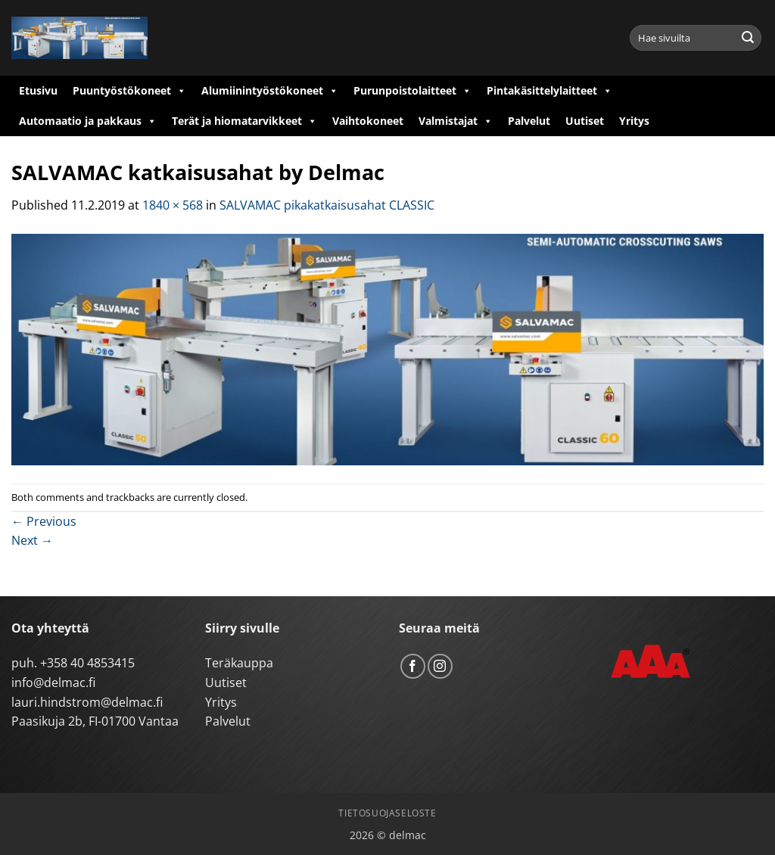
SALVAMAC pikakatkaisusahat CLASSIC (326, 205)
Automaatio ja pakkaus (88, 121)
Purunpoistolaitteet (412, 91)
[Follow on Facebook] (412, 666)
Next (32, 540)
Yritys (634, 120)
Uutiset (584, 120)
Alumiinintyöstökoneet (269, 91)
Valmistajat (456, 121)
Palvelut (529, 120)
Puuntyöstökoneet (129, 91)
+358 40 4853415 (87, 662)
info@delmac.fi (53, 682)
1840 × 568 (172, 205)
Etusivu (38, 90)
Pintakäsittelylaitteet (549, 91)
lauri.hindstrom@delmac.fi (87, 702)
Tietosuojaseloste (387, 813)
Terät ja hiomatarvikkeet (244, 121)
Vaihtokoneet (367, 120)
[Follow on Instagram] (440, 666)
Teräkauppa (239, 662)
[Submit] (748, 38)
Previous (43, 521)
